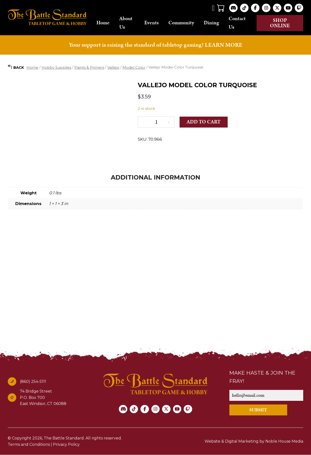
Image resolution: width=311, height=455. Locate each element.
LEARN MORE (223, 45)
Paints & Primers (89, 67)
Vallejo (113, 67)
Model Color (133, 67)
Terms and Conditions (29, 444)
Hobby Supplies (56, 67)
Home (105, 23)
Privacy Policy (66, 444)
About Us (128, 23)
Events (153, 23)
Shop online (281, 23)
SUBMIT (259, 410)
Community (183, 23)
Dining (213, 23)
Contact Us (238, 23)
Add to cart (204, 122)
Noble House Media (284, 441)
